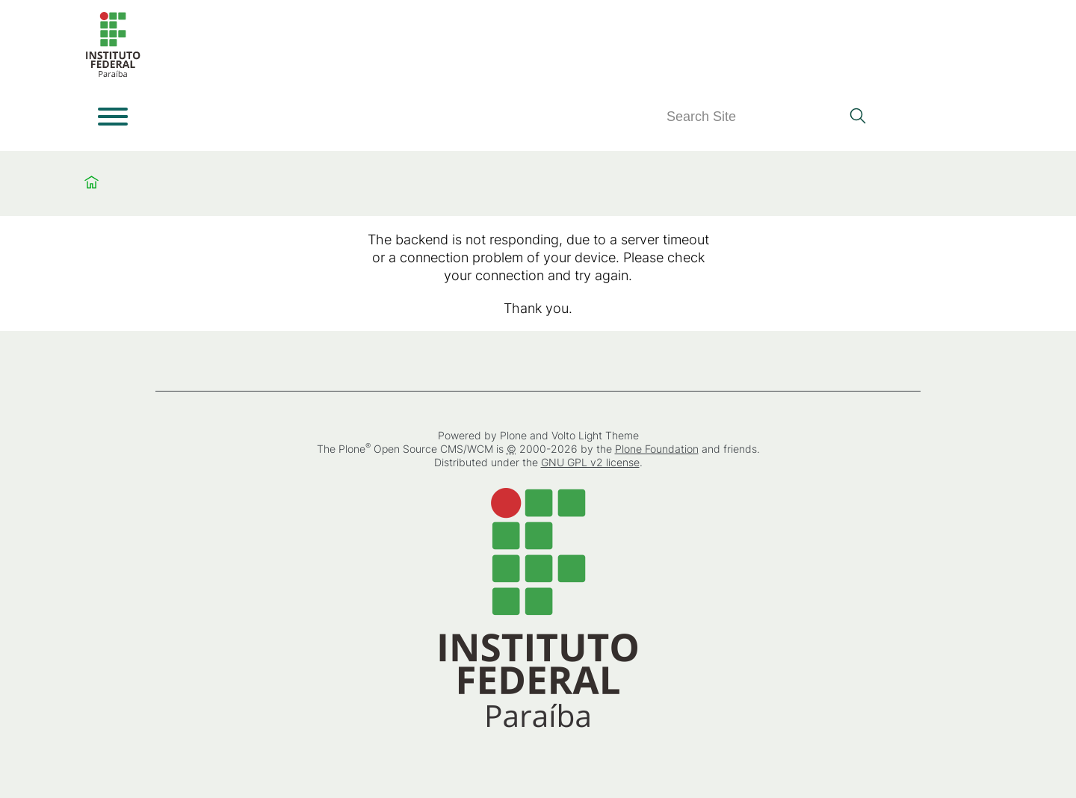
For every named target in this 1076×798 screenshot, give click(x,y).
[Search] (753, 117)
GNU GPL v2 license (590, 462)
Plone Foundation (657, 448)
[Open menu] (112, 116)
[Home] (112, 74)
